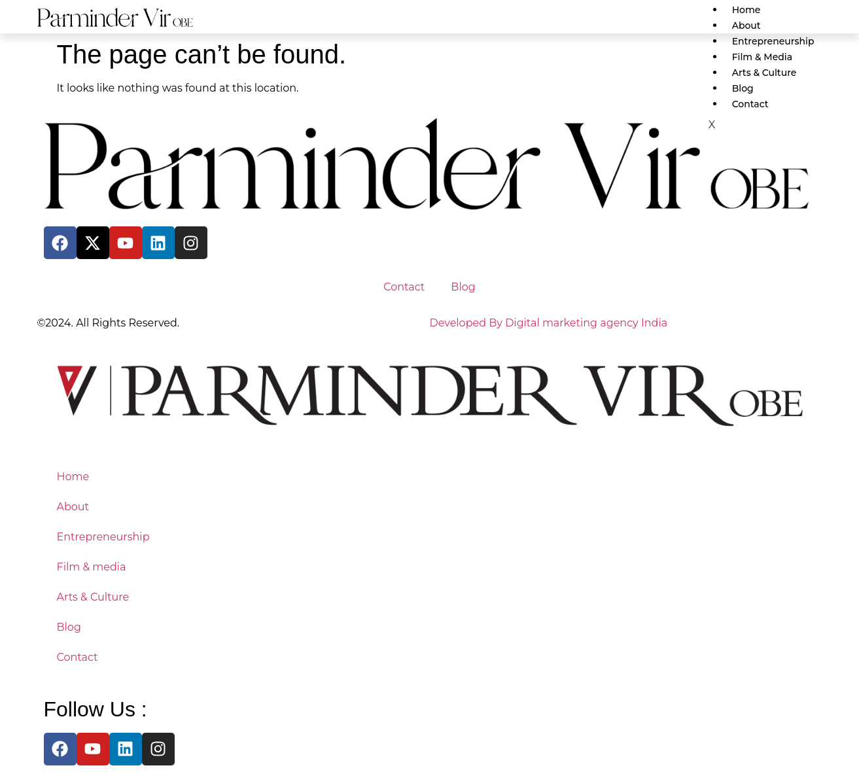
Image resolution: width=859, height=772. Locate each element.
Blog (743, 88)
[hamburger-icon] (811, 7)
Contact (404, 287)
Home (746, 10)
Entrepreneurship (773, 41)
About (746, 25)
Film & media (762, 57)
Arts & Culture (764, 73)
